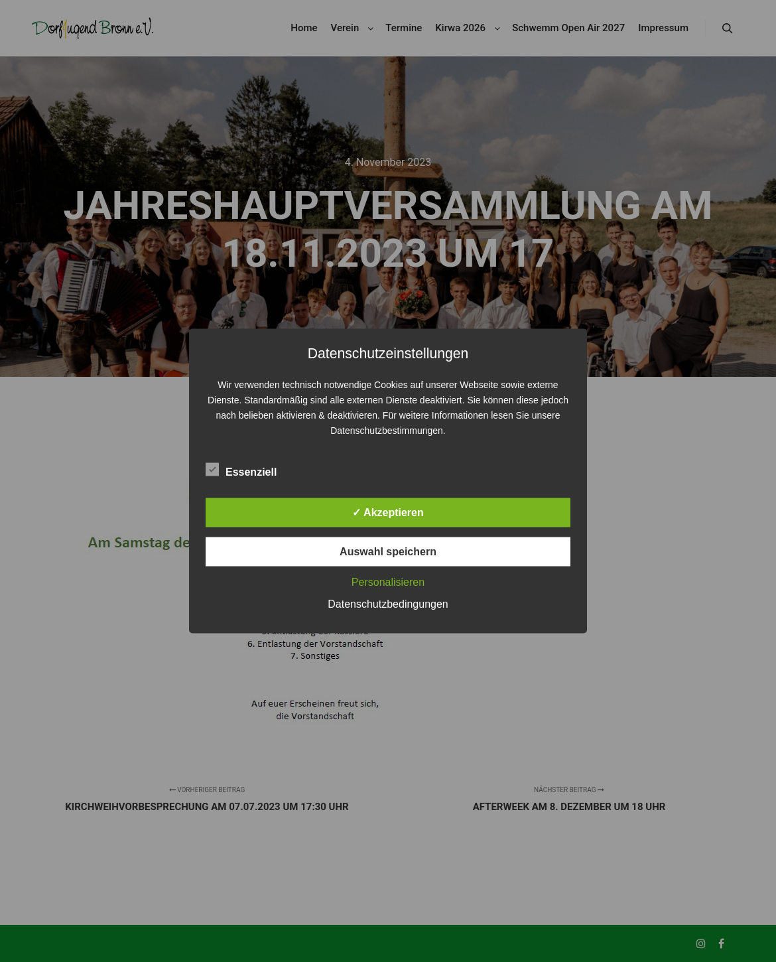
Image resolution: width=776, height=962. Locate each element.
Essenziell (241, 470)
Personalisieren (388, 582)
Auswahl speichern (388, 551)
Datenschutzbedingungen (388, 604)
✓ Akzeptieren (388, 512)
